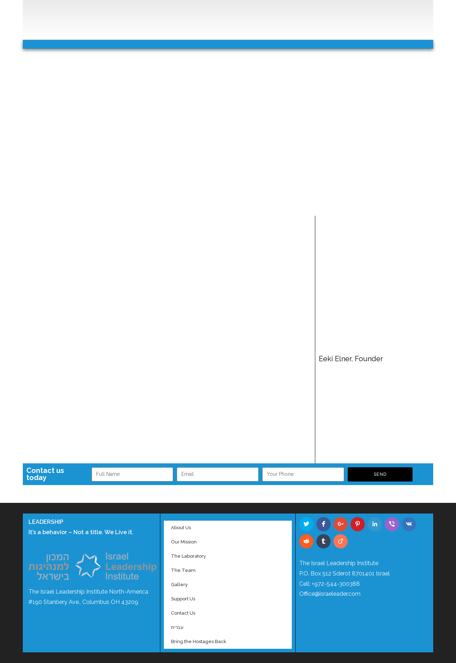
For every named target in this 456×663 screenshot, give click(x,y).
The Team (183, 570)
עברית (177, 627)
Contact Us (183, 613)
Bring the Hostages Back (198, 641)
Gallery (179, 584)
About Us (181, 527)
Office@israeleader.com (330, 593)
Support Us (183, 598)
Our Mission (184, 541)
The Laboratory (188, 556)
